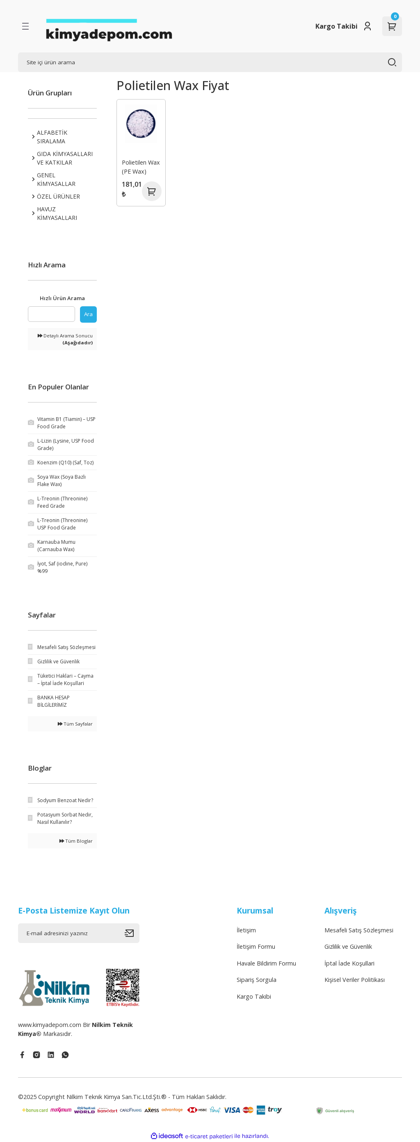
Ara (88, 314)
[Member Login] (367, 26)
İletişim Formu (256, 946)
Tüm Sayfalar (75, 724)
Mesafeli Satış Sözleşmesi (358, 930)
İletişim (246, 930)
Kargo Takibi (336, 26)
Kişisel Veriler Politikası (354, 980)
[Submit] (132, 933)
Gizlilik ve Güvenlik (348, 946)
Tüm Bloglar (76, 841)
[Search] (210, 62)
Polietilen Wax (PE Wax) (141, 166)
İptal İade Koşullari (349, 963)
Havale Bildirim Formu (266, 963)
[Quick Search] (51, 314)
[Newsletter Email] (78, 933)
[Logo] (109, 26)
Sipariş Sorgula (256, 980)
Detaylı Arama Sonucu (65, 339)
